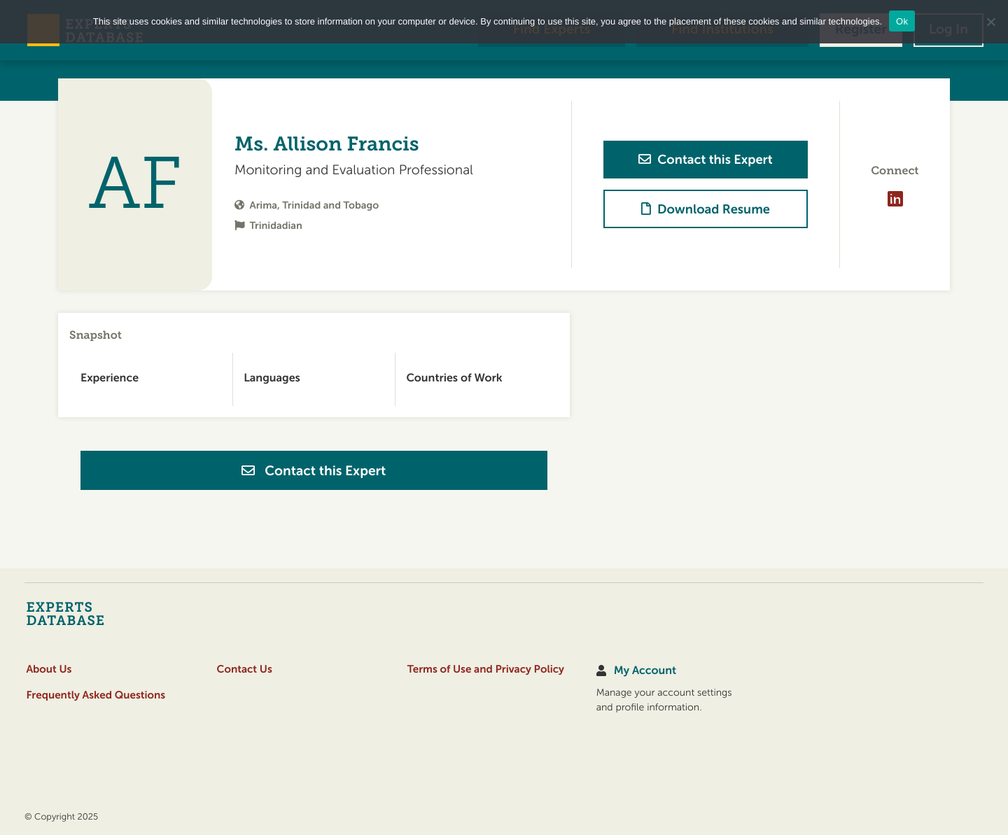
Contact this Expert (313, 471)
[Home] (92, 613)
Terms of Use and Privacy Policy (485, 669)
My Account (645, 671)
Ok (902, 21)
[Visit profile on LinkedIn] (894, 198)
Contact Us (244, 669)
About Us (48, 669)
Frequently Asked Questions (95, 695)
